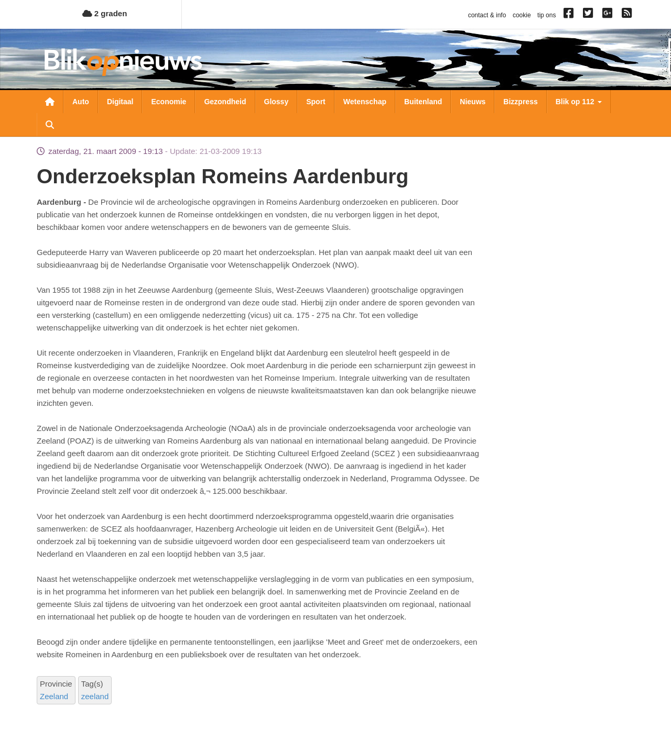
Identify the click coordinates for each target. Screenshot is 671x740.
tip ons (546, 15)
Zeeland (54, 696)
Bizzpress (520, 101)
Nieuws (472, 101)
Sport (316, 101)
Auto (80, 101)
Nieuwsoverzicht (50, 101)
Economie (168, 101)
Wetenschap (364, 101)
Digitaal (120, 101)
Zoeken (49, 124)
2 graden (104, 13)
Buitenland (423, 101)
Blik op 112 (579, 101)
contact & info (487, 15)
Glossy (276, 101)
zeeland (95, 696)
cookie (522, 15)
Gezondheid (225, 101)
